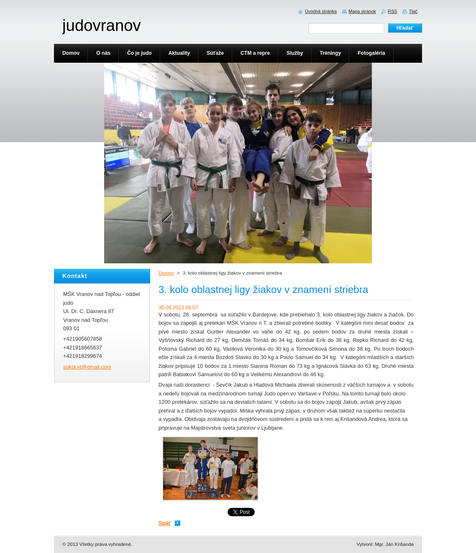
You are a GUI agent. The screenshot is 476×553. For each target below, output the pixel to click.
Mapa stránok (362, 11)
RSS (392, 11)
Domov (166, 272)
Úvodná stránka (321, 11)
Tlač (413, 11)
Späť (165, 523)
